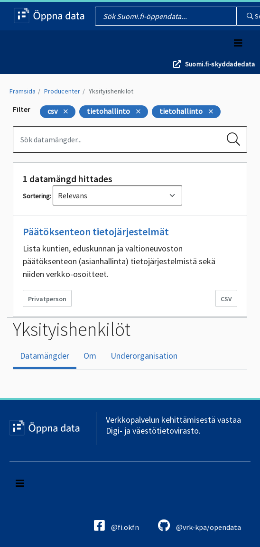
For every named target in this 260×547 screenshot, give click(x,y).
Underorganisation (144, 355)
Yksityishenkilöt (111, 91)
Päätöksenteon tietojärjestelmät (96, 231)
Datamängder (44, 355)
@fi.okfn (116, 525)
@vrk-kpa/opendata (199, 525)
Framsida (22, 91)
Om (90, 355)
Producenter (62, 91)
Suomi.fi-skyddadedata (220, 64)
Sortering (36, 196)
